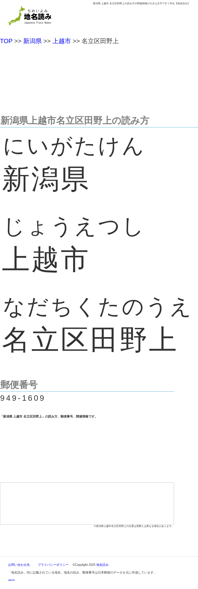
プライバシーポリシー (53, 564)
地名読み (102, 564)
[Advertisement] (99, 78)
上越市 (61, 41)
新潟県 (32, 41)
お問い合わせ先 (19, 564)
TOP (6, 41)
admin (11, 580)
